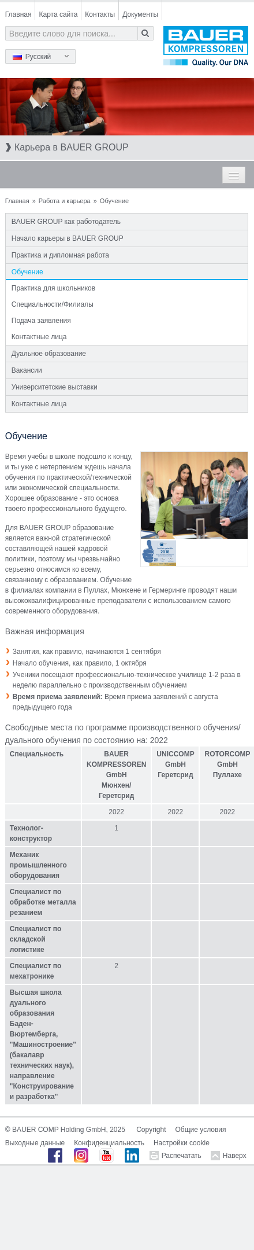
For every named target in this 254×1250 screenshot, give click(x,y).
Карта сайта (58, 14)
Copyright (151, 1130)
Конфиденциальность (109, 1143)
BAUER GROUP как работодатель (66, 222)
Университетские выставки (55, 387)
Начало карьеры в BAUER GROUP (68, 238)
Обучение (27, 272)
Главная (18, 14)
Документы (140, 14)
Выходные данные (35, 1143)
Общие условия (200, 1130)
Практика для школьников (53, 288)
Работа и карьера (65, 200)
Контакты (100, 14)
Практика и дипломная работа (60, 255)
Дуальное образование (49, 354)
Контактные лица (39, 337)
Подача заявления (41, 321)
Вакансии (27, 370)
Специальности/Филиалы (53, 304)
